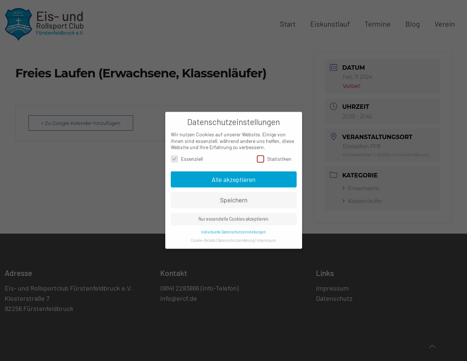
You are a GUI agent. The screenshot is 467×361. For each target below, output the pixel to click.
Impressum (266, 236)
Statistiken (274, 154)
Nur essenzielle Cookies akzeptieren (233, 215)
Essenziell (187, 154)
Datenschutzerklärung (236, 236)
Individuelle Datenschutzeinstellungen (233, 228)
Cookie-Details (203, 236)
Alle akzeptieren (233, 176)
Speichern (233, 196)
